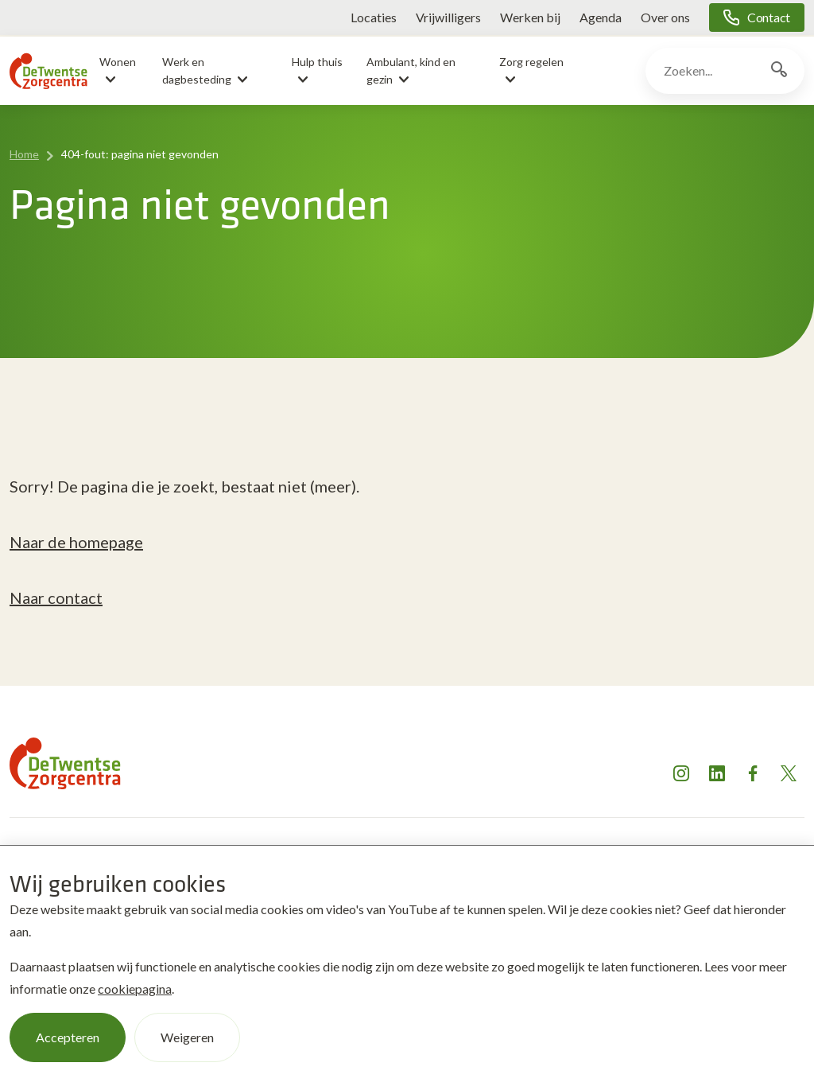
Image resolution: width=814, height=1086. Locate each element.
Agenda (600, 17)
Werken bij (530, 17)
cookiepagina (135, 988)
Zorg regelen (531, 61)
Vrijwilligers (448, 17)
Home (24, 154)
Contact (768, 17)
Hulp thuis (317, 61)
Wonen (117, 61)
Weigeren (187, 1037)
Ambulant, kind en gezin (410, 70)
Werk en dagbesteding (196, 70)
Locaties (374, 17)
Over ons (665, 17)
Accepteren (67, 1037)
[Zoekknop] (779, 71)
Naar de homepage (76, 541)
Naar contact (56, 597)
